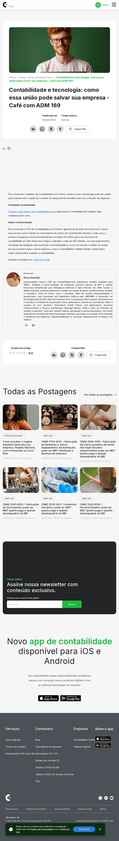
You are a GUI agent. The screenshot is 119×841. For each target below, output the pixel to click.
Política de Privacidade (42, 829)
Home (12, 77)
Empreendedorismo (40, 77)
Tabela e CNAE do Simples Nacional (54, 774)
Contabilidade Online (84, 739)
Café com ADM (41, 259)
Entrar (106, 5)
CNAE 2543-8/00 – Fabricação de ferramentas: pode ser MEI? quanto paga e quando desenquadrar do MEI (21, 509)
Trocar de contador (16, 746)
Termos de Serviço (62, 809)
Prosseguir (84, 829)
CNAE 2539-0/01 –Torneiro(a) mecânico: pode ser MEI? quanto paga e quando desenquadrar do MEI (59, 509)
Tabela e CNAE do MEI (47, 767)
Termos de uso (12, 809)
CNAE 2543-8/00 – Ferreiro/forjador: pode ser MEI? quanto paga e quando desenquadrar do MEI (96, 509)
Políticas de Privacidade (36, 809)
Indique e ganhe (82, 746)
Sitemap (103, 809)
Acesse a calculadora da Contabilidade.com (31, 211)
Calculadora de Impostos (48, 746)
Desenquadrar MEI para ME (20, 753)
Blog (22, 77)
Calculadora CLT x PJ (46, 753)
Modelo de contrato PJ (47, 760)
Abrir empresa (13, 739)
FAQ (37, 781)
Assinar (72, 604)
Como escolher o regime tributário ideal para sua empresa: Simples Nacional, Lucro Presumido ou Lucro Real (19, 447)
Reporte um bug (84, 809)
